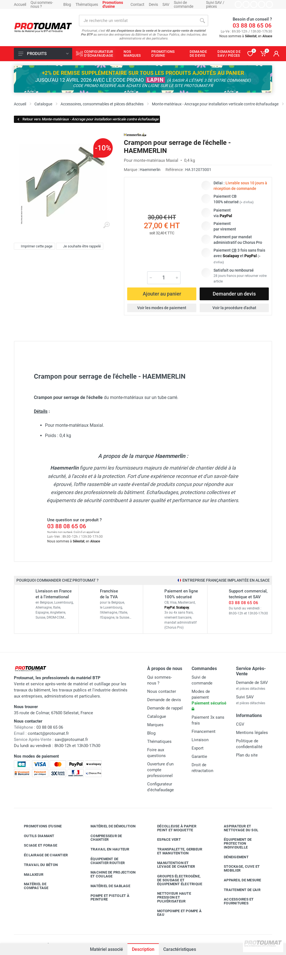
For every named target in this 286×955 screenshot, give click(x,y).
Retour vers (88, 119)
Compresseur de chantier (102, 838)
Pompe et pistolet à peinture (105, 898)
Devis (153, 4)
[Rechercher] (202, 20)
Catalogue (156, 716)
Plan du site (247, 755)
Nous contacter (161, 691)
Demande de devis (164, 699)
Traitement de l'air (237, 889)
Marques (155, 724)
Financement (203, 731)
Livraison (200, 739)
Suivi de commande (183, 4)
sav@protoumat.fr (71, 739)
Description (143, 949)
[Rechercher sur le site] (138, 20)
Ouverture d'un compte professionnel (160, 769)
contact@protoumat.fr (48, 733)
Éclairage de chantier (42, 855)
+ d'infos (246, 202)
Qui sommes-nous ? (42, 4)
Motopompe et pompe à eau (175, 913)
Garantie (199, 756)
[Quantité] (163, 277)
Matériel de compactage (32, 886)
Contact (137, 4)
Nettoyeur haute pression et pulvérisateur (170, 897)
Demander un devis (234, 294)
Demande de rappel (165, 708)
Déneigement (232, 857)
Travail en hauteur (105, 849)
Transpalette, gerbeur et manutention (175, 851)
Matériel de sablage (106, 886)
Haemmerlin (150, 169)
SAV (165, 4)
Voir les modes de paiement (161, 308)
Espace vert (165, 839)
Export (198, 748)
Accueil (20, 4)
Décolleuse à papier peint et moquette (172, 828)
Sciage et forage (36, 845)
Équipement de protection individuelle (233, 843)
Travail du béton (37, 865)
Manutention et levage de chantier (172, 865)
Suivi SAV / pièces (215, 4)
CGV (240, 724)
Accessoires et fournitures (234, 901)
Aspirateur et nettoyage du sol (236, 828)
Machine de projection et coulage (109, 874)
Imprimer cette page (33, 246)
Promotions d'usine (39, 826)
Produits (43, 53)
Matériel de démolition (109, 826)
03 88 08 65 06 (252, 25)
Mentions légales (252, 732)
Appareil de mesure (238, 880)
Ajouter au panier (162, 294)
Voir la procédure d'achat (234, 308)
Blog (67, 4)
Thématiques (87, 4)
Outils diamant (35, 836)
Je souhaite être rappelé (79, 246)
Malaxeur (29, 874)
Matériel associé (106, 949)
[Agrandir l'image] (106, 225)
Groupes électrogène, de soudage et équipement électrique (175, 880)
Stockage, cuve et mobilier (237, 868)
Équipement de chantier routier (103, 861)
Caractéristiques (179, 949)
